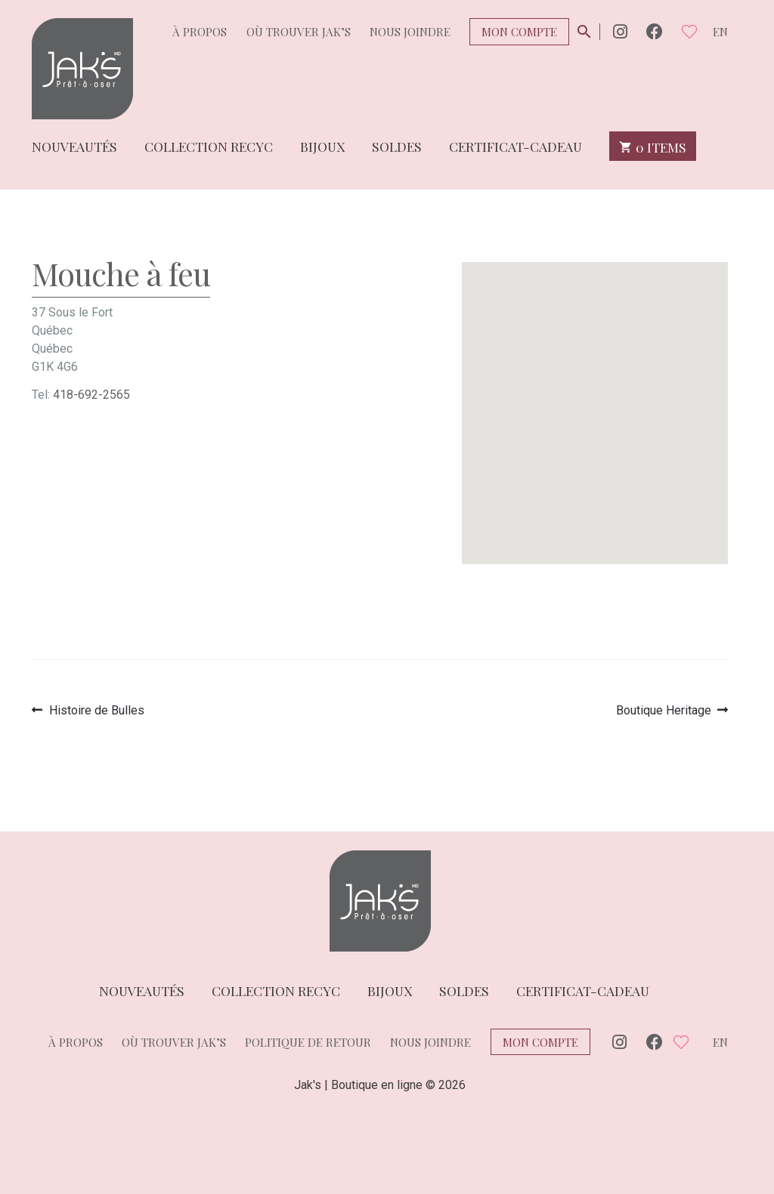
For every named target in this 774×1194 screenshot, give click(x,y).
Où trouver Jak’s (298, 31)
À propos (199, 31)
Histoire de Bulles (96, 710)
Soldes (397, 145)
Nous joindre (410, 31)
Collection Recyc (208, 145)
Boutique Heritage (663, 710)
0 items (652, 146)
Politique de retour (308, 1042)
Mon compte (519, 31)
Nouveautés (74, 145)
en (720, 31)
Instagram (620, 31)
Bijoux (322, 145)
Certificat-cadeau (515, 145)
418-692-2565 (91, 394)
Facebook (654, 31)
